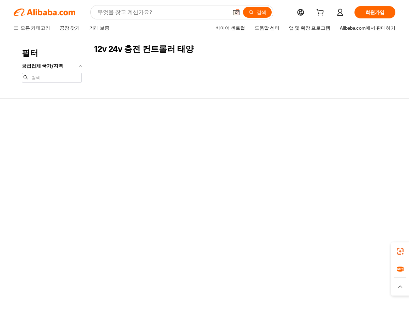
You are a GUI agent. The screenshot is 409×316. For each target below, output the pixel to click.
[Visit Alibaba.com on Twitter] (351, 196)
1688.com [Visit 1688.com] (125, 279)
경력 (332, 168)
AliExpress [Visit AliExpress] (98, 279)
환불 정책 (102, 142)
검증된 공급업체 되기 (271, 155)
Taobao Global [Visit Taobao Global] (242, 279)
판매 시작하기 (263, 129)
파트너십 (258, 168)
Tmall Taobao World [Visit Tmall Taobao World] (161, 279)
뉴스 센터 (337, 155)
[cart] (321, 13)
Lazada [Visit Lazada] (214, 279)
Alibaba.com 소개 (345, 129)
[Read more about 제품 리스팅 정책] (162, 290)
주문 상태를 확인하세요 (38, 155)
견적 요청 (180, 129)
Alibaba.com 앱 (217, 249)
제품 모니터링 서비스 (114, 181)
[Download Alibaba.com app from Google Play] (372, 249)
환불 (18, 168)
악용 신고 (24, 181)
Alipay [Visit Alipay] (194, 279)
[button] (236, 12)
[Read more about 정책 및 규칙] (102, 290)
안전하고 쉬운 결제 (112, 129)
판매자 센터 (261, 142)
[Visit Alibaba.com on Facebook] (330, 196)
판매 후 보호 (105, 168)
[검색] (257, 12)
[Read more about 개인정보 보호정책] (245, 290)
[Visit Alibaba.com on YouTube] (371, 196)
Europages (312, 279)
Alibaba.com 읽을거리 (193, 168)
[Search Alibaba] (162, 12)
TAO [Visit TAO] (266, 279)
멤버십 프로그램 (187, 142)
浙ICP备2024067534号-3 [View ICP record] (369, 303)
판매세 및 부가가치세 (192, 155)
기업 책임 (337, 142)
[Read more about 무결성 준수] (307, 290)
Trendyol (286, 279)
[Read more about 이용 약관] (279, 290)
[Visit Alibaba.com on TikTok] (381, 196)
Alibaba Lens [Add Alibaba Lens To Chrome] (51, 249)
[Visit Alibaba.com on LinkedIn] (340, 196)
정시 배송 (102, 155)
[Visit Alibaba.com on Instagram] (361, 196)
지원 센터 (24, 129)
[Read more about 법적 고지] (129, 290)
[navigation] (52, 65)
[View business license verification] (263, 303)
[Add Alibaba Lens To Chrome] (105, 249)
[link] (400, 251)
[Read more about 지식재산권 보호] (203, 290)
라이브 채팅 (26, 142)
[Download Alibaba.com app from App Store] (322, 249)
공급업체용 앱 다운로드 (274, 181)
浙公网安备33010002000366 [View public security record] (301, 303)
